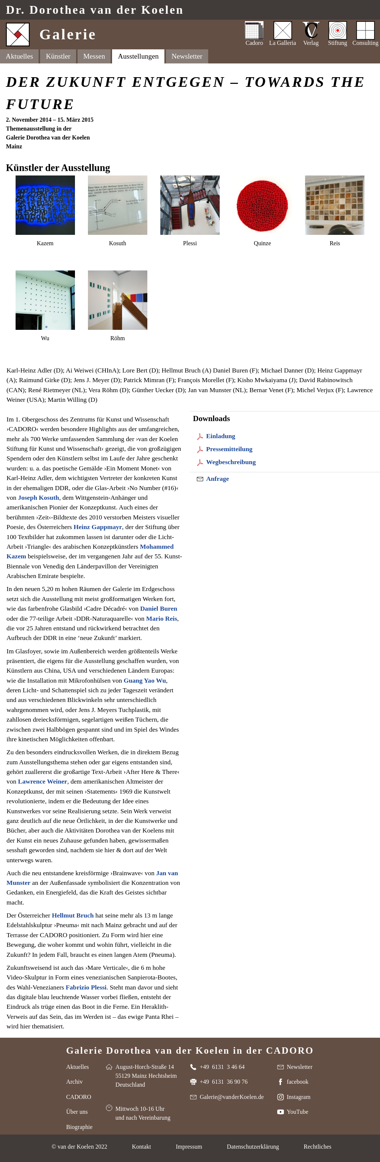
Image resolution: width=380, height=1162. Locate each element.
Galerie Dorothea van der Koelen (190, 1050)
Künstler (58, 56)
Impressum (189, 1146)
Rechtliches (317, 1146)
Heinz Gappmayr (97, 527)
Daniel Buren (158, 608)
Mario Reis (161, 618)
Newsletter (186, 56)
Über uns (77, 1112)
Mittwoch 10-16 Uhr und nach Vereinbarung (142, 1113)
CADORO (78, 1097)
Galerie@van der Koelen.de (232, 1097)
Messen (94, 56)
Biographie (79, 1127)
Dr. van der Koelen (95, 10)
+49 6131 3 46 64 (222, 1067)
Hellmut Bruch (73, 915)
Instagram (299, 1097)
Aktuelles (19, 56)
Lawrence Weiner (42, 781)
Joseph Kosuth (38, 497)
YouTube (297, 1112)
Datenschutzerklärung (253, 1146)
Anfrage (217, 478)
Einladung (220, 436)
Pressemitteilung (229, 449)
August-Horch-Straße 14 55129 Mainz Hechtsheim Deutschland (146, 1076)
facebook (298, 1082)
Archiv (74, 1082)
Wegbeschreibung (231, 462)
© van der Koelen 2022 (79, 1146)
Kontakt (141, 1146)
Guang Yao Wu (145, 680)
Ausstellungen (138, 56)
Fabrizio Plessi (86, 987)
